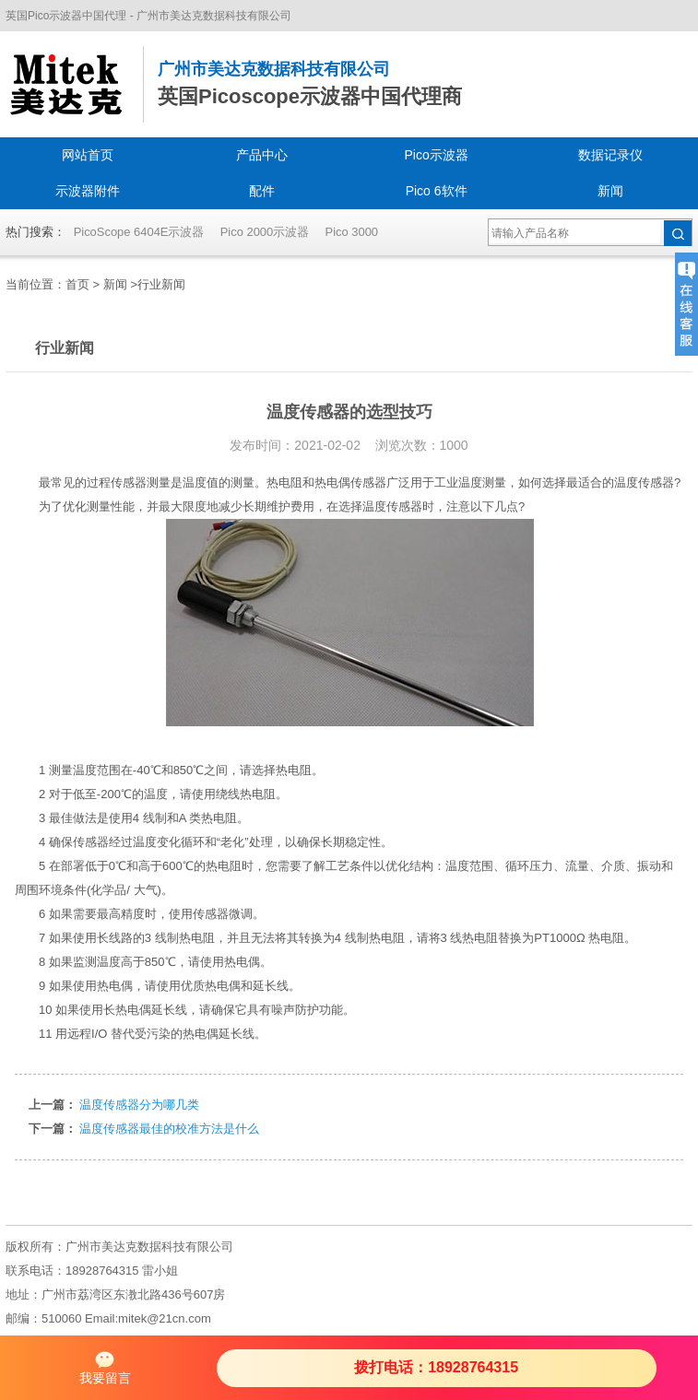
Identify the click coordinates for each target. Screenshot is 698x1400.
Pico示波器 (436, 154)
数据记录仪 (610, 154)
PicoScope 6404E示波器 (139, 232)
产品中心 (262, 154)
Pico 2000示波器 (265, 232)
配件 (262, 190)
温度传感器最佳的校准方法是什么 (169, 1128)
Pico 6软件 (436, 190)
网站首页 (87, 154)
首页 (77, 284)
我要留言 (105, 1367)
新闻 (610, 190)
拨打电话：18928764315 (436, 1367)
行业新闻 (161, 284)
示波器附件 (87, 190)
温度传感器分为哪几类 (139, 1105)
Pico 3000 (352, 232)
